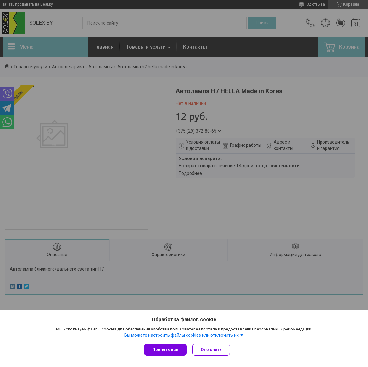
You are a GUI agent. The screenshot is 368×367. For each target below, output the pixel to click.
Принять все (165, 349)
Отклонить (211, 349)
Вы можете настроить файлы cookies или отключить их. (182, 335)
